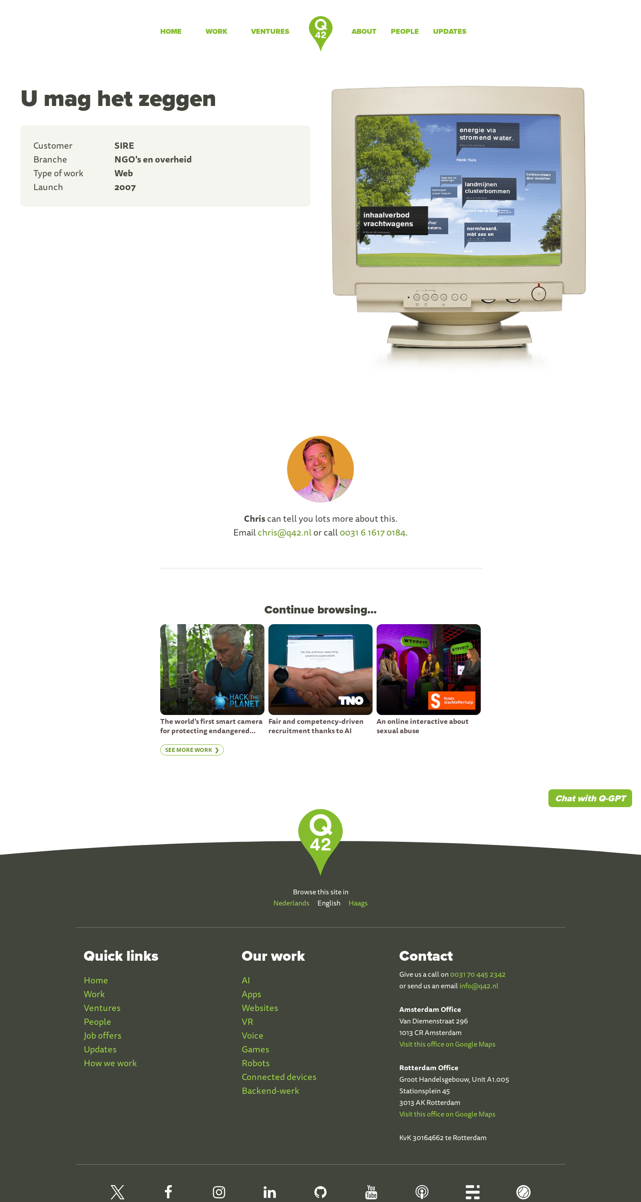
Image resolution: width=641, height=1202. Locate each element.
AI (246, 980)
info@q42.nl (479, 985)
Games (255, 1049)
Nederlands (291, 903)
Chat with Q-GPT (590, 798)
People (405, 31)
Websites (260, 1008)
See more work (188, 750)
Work (216, 31)
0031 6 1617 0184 (373, 532)
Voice (253, 1035)
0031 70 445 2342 (478, 974)
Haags (358, 903)
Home (171, 31)
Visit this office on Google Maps (447, 1044)
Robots (256, 1063)
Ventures (270, 31)
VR (247, 1021)
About (364, 31)
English (329, 903)
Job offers (103, 1035)
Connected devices (279, 1077)
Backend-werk (271, 1090)
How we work (110, 1063)
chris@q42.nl (285, 532)
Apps (251, 994)
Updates (450, 31)
